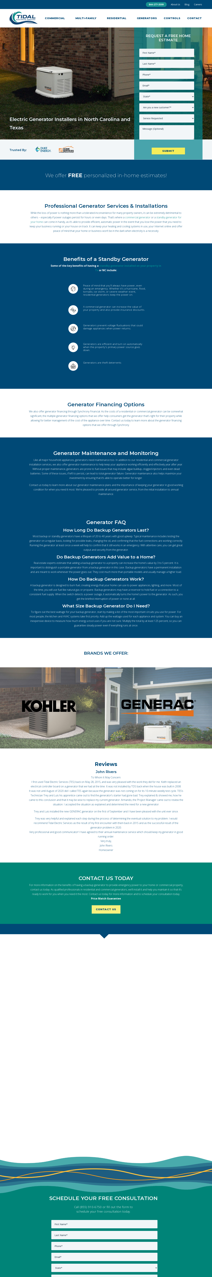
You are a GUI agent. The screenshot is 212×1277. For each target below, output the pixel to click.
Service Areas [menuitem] (144, 1258)
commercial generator (137, 217)
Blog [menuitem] (187, 4)
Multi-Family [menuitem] (86, 18)
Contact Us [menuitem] (103, 1258)
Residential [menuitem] (116, 18)
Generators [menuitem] (147, 18)
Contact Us (106, 909)
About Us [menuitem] (175, 4)
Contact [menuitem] (194, 18)
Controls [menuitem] (172, 18)
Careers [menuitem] (198, 4)
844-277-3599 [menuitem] (156, 4)
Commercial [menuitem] (55, 18)
